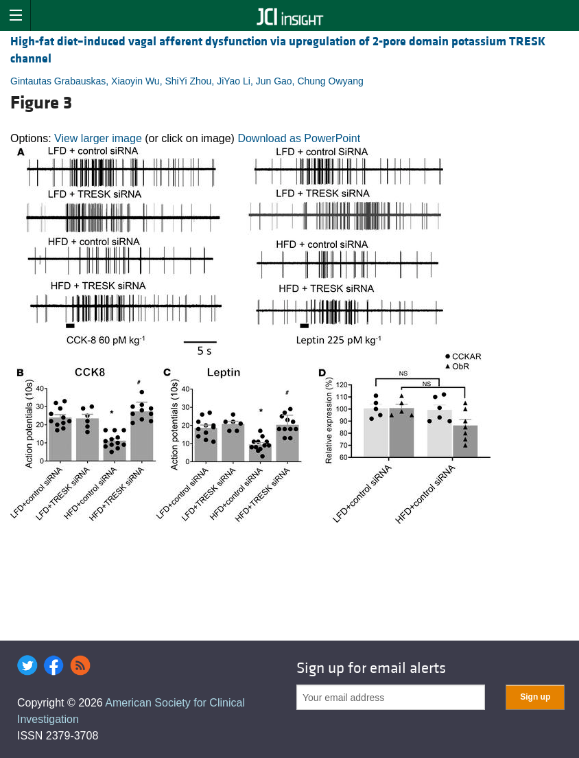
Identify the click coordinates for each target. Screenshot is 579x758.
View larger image (98, 138)
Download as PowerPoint (298, 138)
